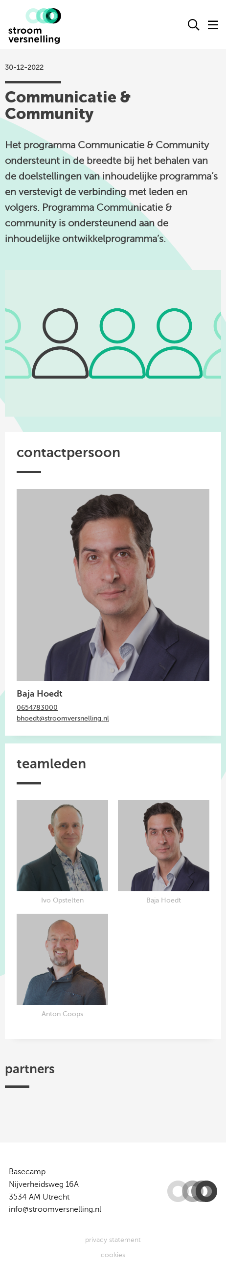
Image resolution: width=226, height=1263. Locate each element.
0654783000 (37, 707)
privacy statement (113, 1239)
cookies (113, 1255)
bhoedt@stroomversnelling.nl (63, 718)
